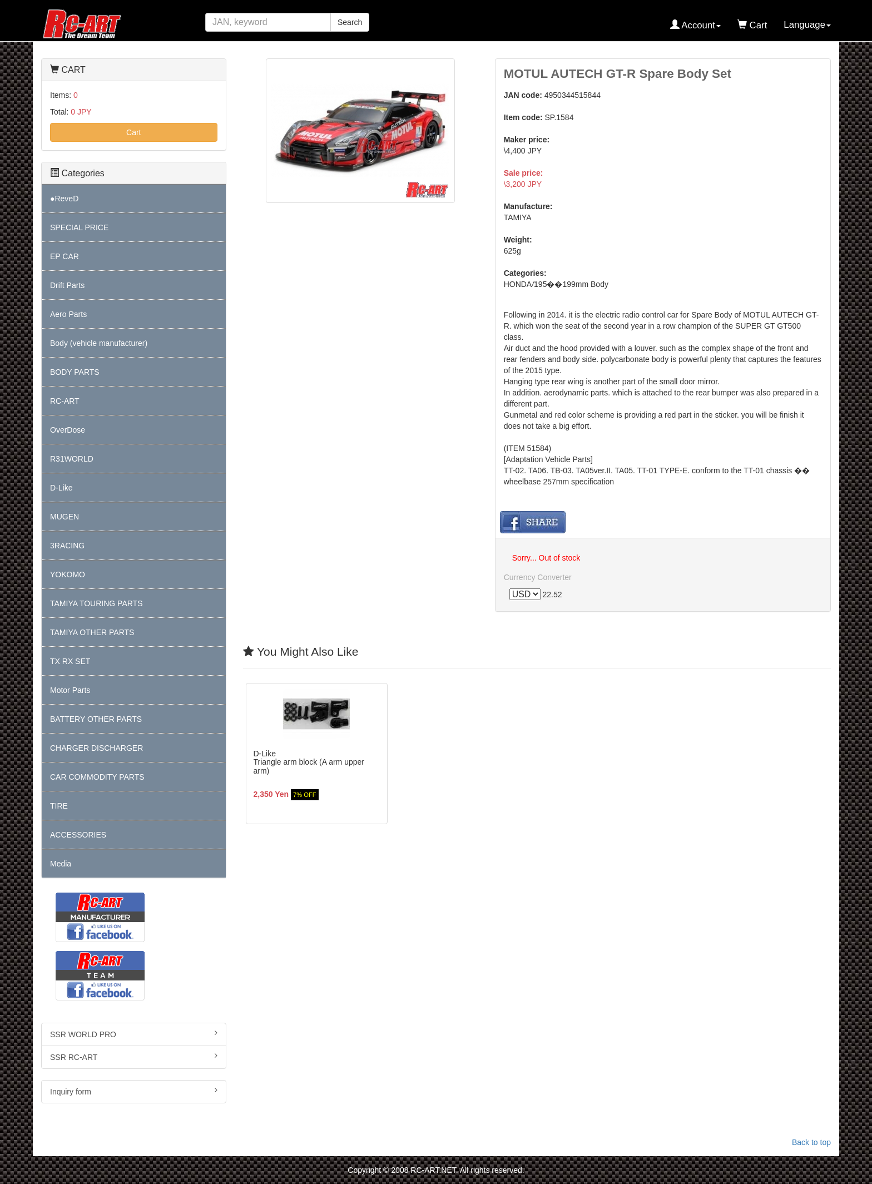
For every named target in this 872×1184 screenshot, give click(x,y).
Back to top (811, 1142)
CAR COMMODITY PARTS (97, 776)
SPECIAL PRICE (79, 227)
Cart (133, 132)
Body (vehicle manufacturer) (98, 343)
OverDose (67, 429)
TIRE (59, 805)
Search (350, 22)
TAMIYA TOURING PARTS (96, 603)
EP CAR (64, 256)
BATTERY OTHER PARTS (96, 719)
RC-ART (65, 401)
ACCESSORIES (78, 834)
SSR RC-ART (133, 1057)
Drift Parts (67, 285)
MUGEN (64, 516)
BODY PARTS (75, 372)
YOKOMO (67, 574)
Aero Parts (68, 314)
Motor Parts (70, 690)
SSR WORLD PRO (133, 1034)
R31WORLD (71, 458)
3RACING (67, 545)
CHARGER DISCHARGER (96, 748)
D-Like (61, 487)
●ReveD (64, 198)
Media (60, 863)
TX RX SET (70, 661)
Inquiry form (133, 1091)
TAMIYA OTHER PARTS (92, 632)
